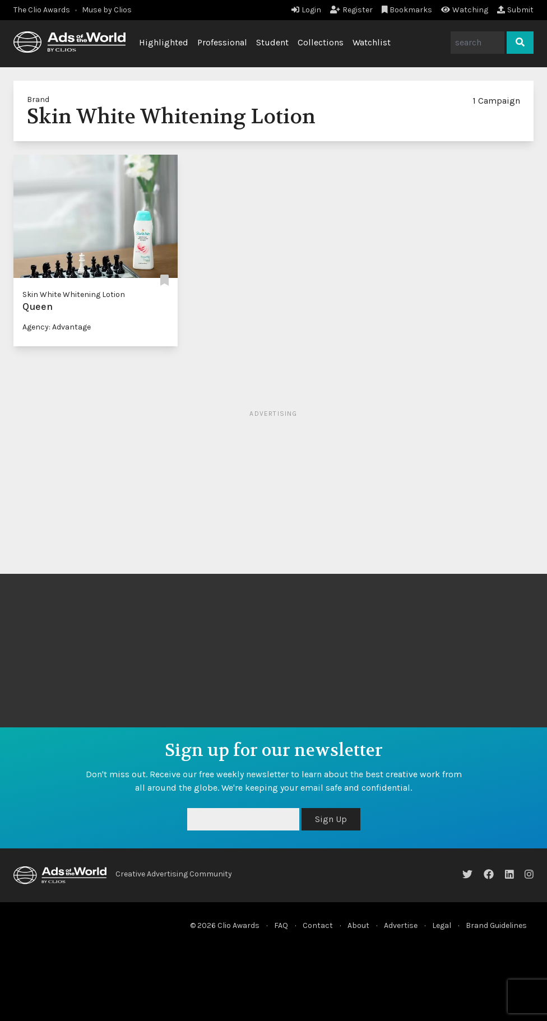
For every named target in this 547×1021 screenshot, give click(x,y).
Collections (321, 42)
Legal (441, 925)
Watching (464, 10)
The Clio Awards (41, 10)
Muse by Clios (107, 10)
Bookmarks (407, 10)
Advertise (401, 925)
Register (351, 10)
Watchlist (372, 42)
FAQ (281, 925)
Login (306, 10)
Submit (515, 10)
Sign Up (331, 819)
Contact (318, 925)
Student (272, 42)
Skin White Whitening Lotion (73, 294)
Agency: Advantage (56, 327)
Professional (222, 42)
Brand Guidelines (496, 925)
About (358, 925)
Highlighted (163, 42)
